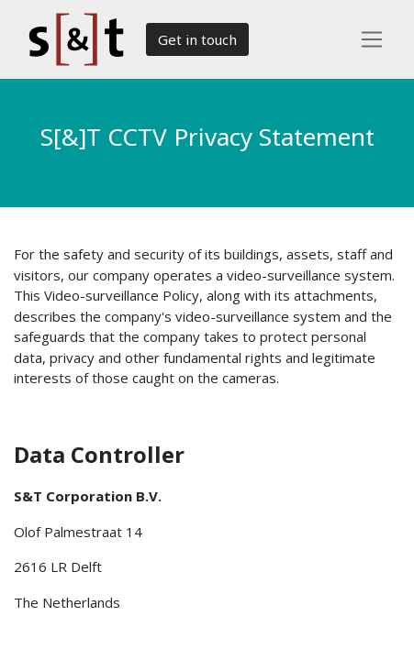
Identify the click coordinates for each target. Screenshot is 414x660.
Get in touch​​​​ (197, 39)
